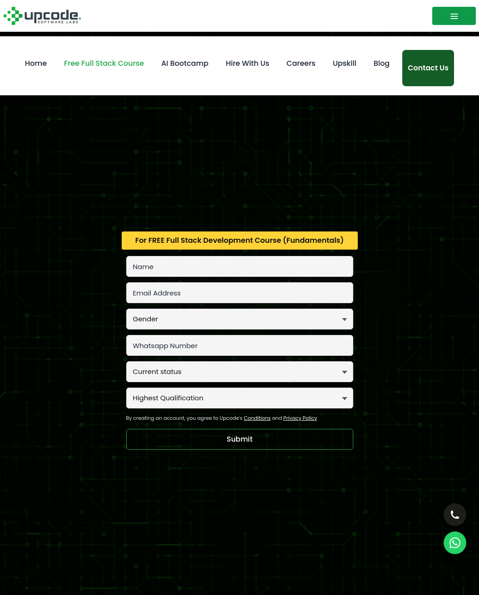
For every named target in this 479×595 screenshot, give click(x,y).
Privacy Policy (300, 418)
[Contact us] (428, 68)
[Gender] (239, 319)
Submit (240, 439)
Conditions (257, 418)
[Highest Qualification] (239, 398)
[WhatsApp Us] (455, 542)
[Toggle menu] (454, 16)
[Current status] (239, 371)
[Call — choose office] (455, 514)
